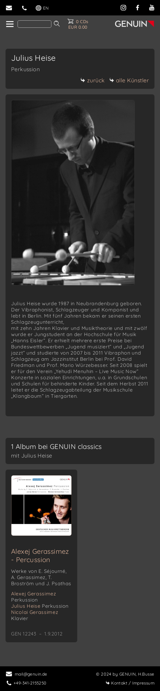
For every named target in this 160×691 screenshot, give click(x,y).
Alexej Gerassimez (33, 596)
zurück (92, 80)
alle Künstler (129, 80)
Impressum (130, 682)
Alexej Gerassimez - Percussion (40, 555)
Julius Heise (40, 606)
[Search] (34, 24)
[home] (9, 24)
